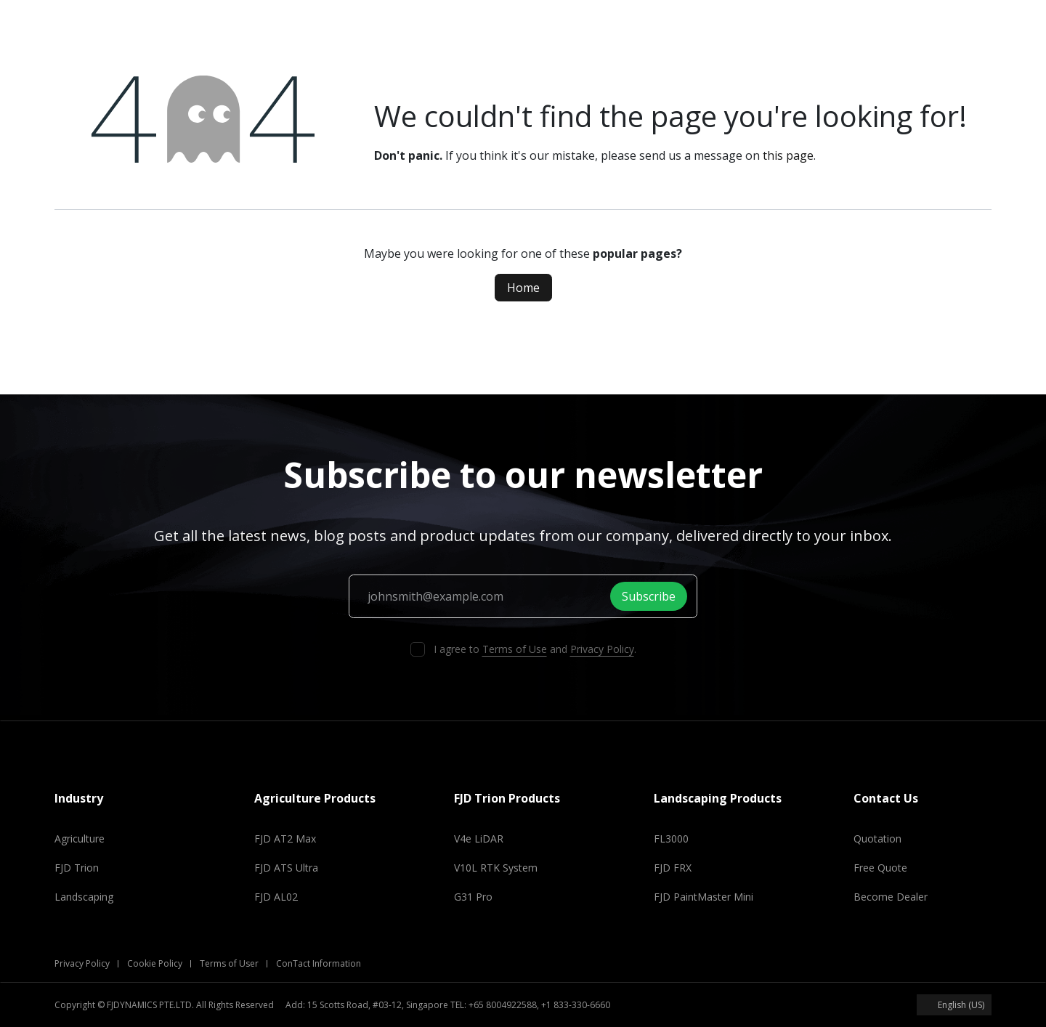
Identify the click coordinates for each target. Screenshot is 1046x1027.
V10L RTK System (496, 867)
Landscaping (83, 897)
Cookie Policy (154, 963)
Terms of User (229, 963)
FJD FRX (673, 867)
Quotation (877, 838)
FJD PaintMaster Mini (703, 897)
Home (523, 288)
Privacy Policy (602, 649)
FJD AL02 (276, 897)
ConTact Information (318, 963)
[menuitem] (228, 23)
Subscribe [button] (652, 596)
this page (788, 155)
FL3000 (671, 838)
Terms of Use (514, 649)
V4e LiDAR (478, 838)
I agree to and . (535, 649)
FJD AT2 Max (285, 838)
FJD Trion (76, 867)
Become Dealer (891, 897)
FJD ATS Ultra (286, 867)
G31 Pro (473, 897)
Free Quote (880, 867)
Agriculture (79, 838)
